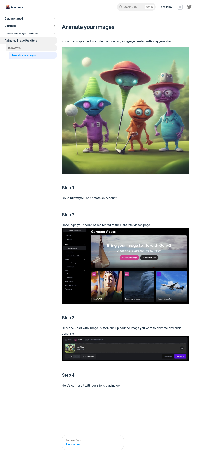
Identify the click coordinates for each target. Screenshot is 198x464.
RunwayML (77, 198)
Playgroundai (162, 41)
